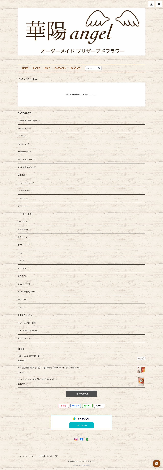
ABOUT (36, 68)
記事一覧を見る (82, 393)
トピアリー (22, 299)
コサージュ (22, 307)
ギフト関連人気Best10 (27, 167)
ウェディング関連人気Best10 (29, 120)
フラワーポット (23, 206)
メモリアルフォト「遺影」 (27, 323)
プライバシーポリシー (27, 456)
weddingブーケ (24, 128)
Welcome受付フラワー (27, 292)
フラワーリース (24, 253)
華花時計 (21, 175)
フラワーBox (23, 222)
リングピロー (23, 136)
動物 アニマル (23, 237)
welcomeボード (24, 152)
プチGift (21, 260)
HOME (25, 68)
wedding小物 (24, 144)
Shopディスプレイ (25, 284)
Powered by (81, 465)
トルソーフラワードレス (27, 159)
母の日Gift (22, 268)
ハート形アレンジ (25, 214)
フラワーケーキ (24, 245)
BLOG (47, 68)
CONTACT (76, 68)
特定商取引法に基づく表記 (48, 456)
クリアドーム (23, 198)
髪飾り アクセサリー (26, 315)
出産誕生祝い (23, 229)
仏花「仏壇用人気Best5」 (28, 330)
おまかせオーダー (25, 338)
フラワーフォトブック (26, 183)
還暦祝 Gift (22, 276)
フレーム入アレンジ (25, 190)
